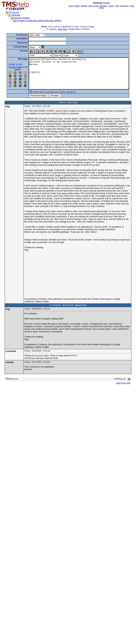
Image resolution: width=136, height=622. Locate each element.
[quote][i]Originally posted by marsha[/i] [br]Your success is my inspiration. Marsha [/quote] (79, 77)
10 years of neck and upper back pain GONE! (35, 20)
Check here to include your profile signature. (49, 98)
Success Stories (18, 17)
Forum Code (10, 67)
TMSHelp (12, 15)
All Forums (10, 12)
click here (63, 29)
